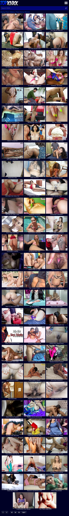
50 (19, 512)
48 (11, 512)
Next (23, 512)
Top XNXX (9, 2)
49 (15, 512)
